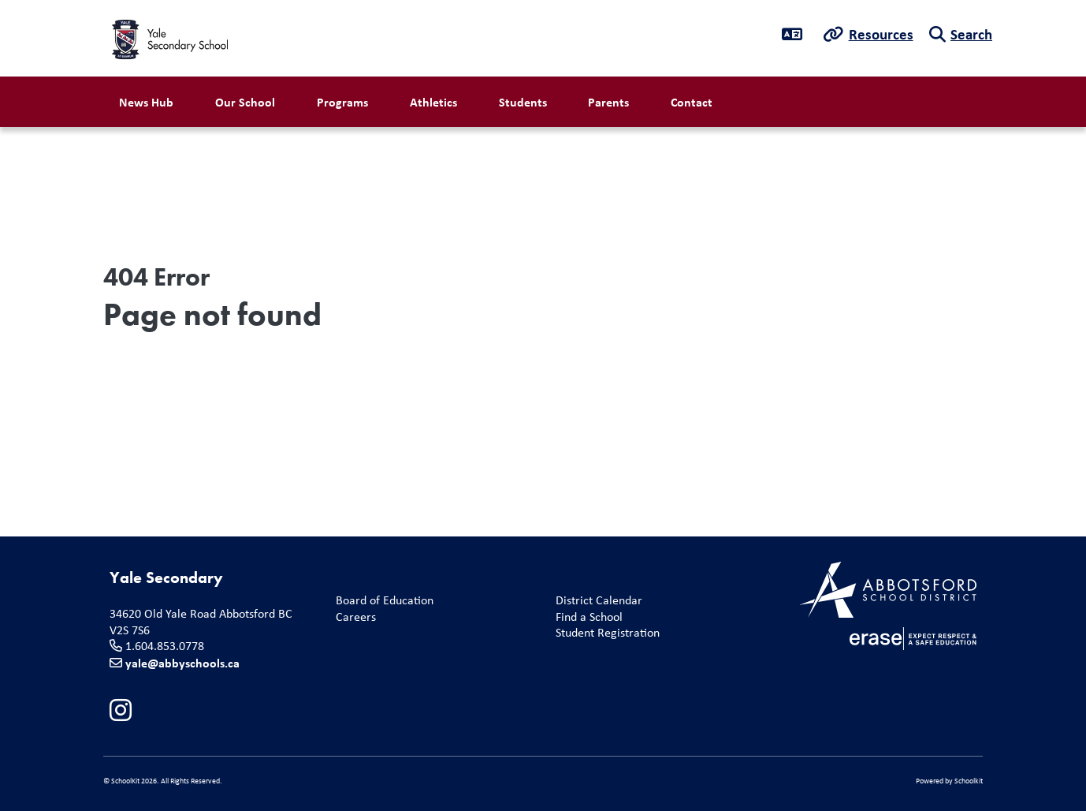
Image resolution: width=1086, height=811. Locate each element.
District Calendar (595, 600)
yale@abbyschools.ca (182, 662)
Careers (352, 617)
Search (971, 34)
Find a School (586, 617)
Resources (881, 34)
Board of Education (381, 600)
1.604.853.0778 (164, 645)
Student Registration (604, 633)
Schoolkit (968, 780)
